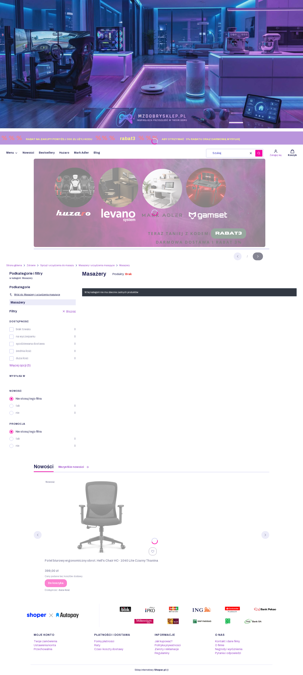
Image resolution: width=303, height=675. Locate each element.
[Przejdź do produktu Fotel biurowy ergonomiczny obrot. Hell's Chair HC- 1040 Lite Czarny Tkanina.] (101, 517)
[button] (258, 153)
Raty (97, 645)
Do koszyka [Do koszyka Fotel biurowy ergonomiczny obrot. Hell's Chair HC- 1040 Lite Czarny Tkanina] (56, 583)
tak (18, 405)
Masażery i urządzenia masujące (97, 265)
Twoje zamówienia (45, 641)
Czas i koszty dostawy (108, 649)
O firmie (219, 645)
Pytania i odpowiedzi (228, 653)
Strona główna (14, 265)
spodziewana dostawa (30, 343)
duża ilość (22, 358)
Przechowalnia (43, 649)
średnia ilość (23, 351)
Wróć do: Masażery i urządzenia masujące (34, 294)
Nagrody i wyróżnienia (228, 649)
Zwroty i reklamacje (167, 649)
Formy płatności (104, 641)
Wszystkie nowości (73, 467)
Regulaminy (162, 653)
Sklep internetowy (150, 670)
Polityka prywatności (168, 645)
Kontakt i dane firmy (227, 641)
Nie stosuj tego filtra (29, 398)
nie (17, 412)
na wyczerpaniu (25, 336)
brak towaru (23, 329)
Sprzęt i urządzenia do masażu (57, 265)
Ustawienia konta (45, 645)
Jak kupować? (163, 641)
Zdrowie (31, 265)
